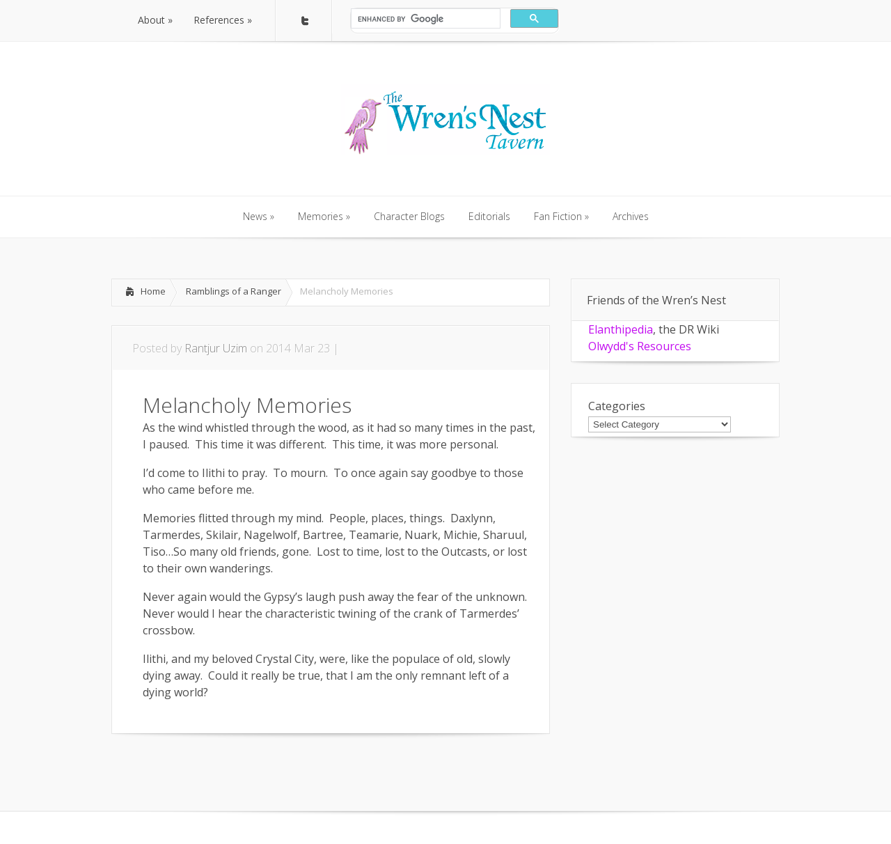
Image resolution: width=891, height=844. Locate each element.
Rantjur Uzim (215, 348)
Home (153, 291)
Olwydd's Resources (639, 346)
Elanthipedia (620, 329)
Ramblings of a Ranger (233, 291)
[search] (424, 19)
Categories (616, 406)
